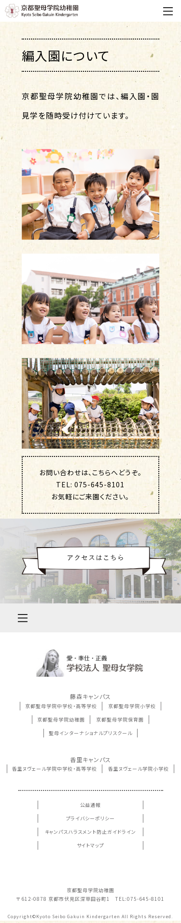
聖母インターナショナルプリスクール (90, 732)
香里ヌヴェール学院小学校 (138, 768)
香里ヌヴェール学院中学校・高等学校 (54, 768)
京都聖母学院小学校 (132, 705)
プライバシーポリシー (90, 818)
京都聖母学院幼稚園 (61, 719)
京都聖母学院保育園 (120, 719)
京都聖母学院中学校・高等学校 (61, 705)
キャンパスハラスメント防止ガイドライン (91, 831)
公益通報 (90, 804)
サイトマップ (91, 845)
